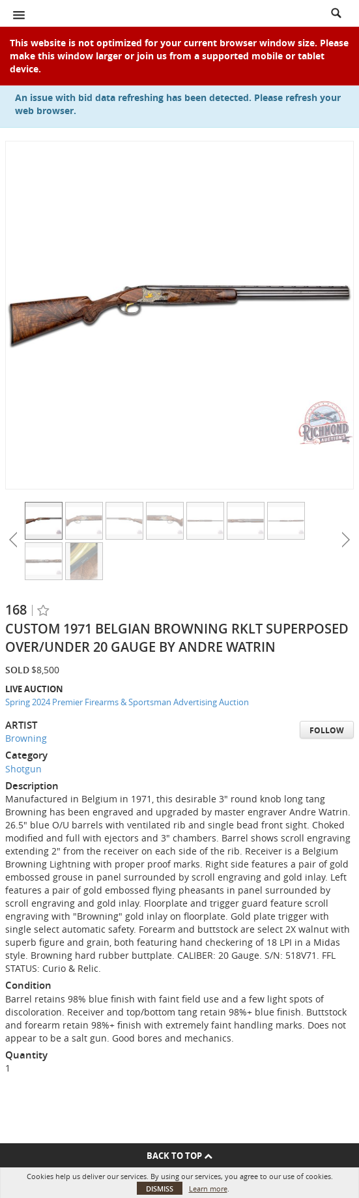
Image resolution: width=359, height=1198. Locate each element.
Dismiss (159, 1188)
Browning (26, 738)
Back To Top (179, 1155)
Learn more (208, 1188)
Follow (326, 730)
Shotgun (23, 769)
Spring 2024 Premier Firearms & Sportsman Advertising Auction (127, 702)
